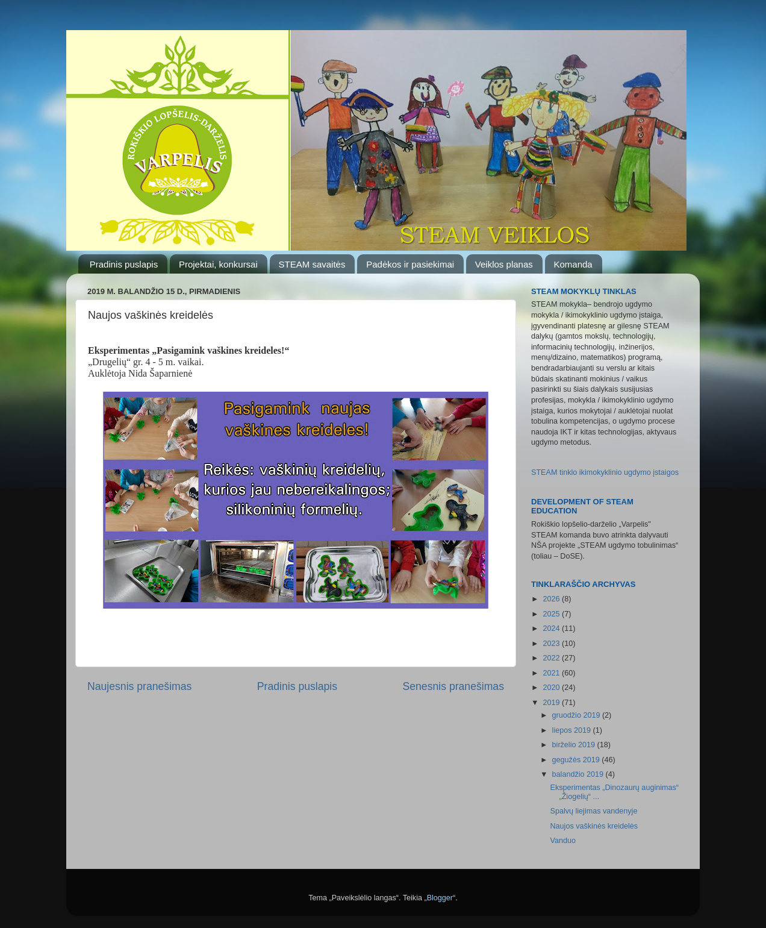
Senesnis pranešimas (453, 686)
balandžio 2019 (579, 774)
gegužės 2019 (577, 760)
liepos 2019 (572, 730)
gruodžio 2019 (577, 715)
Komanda (573, 264)
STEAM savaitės (312, 264)
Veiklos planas (504, 264)
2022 (552, 658)
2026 (552, 599)
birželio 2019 (574, 745)
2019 (552, 702)
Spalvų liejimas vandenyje (593, 811)
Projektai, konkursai (218, 264)
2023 (552, 643)
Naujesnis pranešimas (139, 686)
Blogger (440, 898)
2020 (552, 687)
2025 (552, 614)
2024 (552, 628)
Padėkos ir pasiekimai (410, 264)
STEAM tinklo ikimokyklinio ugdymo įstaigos (605, 472)
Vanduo (563, 840)
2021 (552, 673)
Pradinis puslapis (124, 264)
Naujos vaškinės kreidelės (594, 826)
